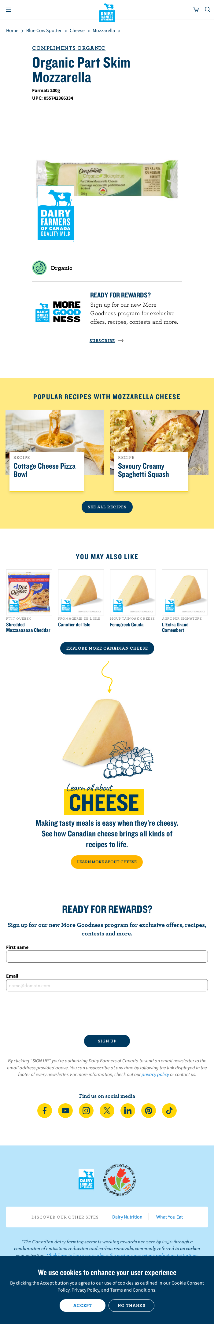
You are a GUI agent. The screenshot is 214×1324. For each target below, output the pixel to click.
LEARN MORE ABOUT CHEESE (107, 861)
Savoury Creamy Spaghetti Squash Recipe (143, 474)
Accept (82, 1305)
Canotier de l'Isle (74, 624)
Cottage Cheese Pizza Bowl (44, 470)
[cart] (196, 10)
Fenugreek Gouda (127, 624)
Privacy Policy (85, 1290)
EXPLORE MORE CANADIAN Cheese (107, 648)
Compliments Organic (69, 48)
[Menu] (8, 10)
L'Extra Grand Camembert (175, 627)
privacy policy (155, 1074)
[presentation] (107, 1013)
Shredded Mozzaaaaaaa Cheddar (28, 627)
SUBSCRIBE (107, 340)
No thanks (132, 1305)
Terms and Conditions (132, 1290)
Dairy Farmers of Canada (107, 12)
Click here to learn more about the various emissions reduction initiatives (122, 1255)
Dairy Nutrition (127, 1217)
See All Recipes (107, 506)
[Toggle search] (208, 10)
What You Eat (169, 1217)
